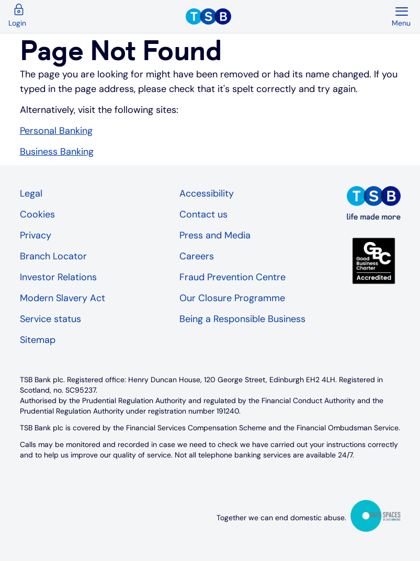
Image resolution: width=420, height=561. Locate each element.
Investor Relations (58, 277)
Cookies (37, 214)
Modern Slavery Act (62, 298)
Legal (31, 193)
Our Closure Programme (232, 298)
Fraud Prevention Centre (232, 277)
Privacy (35, 235)
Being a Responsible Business (242, 319)
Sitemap (37, 340)
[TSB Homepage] (288, 16)
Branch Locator (53, 256)
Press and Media (215, 235)
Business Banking (57, 151)
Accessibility (206, 193)
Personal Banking (56, 130)
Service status (50, 319)
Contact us (203, 214)
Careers (196, 256)
